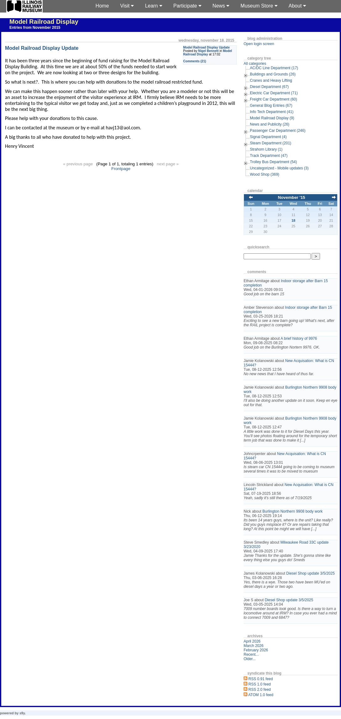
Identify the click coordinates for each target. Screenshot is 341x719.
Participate (187, 5)
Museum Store (258, 5)
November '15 (291, 197)
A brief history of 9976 (299, 338)
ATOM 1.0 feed (260, 695)
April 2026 (252, 641)
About (297, 5)
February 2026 (256, 650)
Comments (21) (194, 61)
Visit (127, 5)
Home (102, 5)
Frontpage (121, 168)
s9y (22, 713)
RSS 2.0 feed (259, 689)
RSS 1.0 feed (259, 684)
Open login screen (259, 44)
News (221, 5)
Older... (250, 659)
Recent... (251, 654)
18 (293, 220)
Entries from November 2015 (34, 27)
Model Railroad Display (43, 21)
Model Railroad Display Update (206, 47)
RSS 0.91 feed (260, 679)
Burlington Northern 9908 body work (292, 511)
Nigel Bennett (208, 51)
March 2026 (253, 646)
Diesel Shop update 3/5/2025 (310, 573)
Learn (153, 5)
